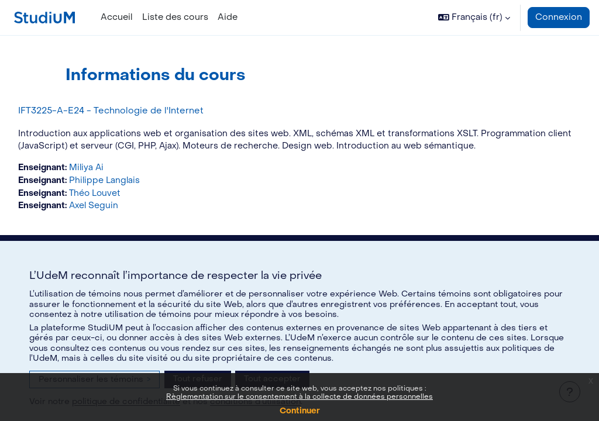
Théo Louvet (125, 207)
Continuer (300, 410)
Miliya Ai (115, 181)
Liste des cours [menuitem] (175, 17)
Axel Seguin (123, 220)
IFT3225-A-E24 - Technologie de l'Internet (137, 110)
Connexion (558, 17)
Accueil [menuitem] (117, 17)
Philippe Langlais (134, 194)
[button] (474, 17)
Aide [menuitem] (227, 17)
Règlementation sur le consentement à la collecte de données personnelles (299, 396)
